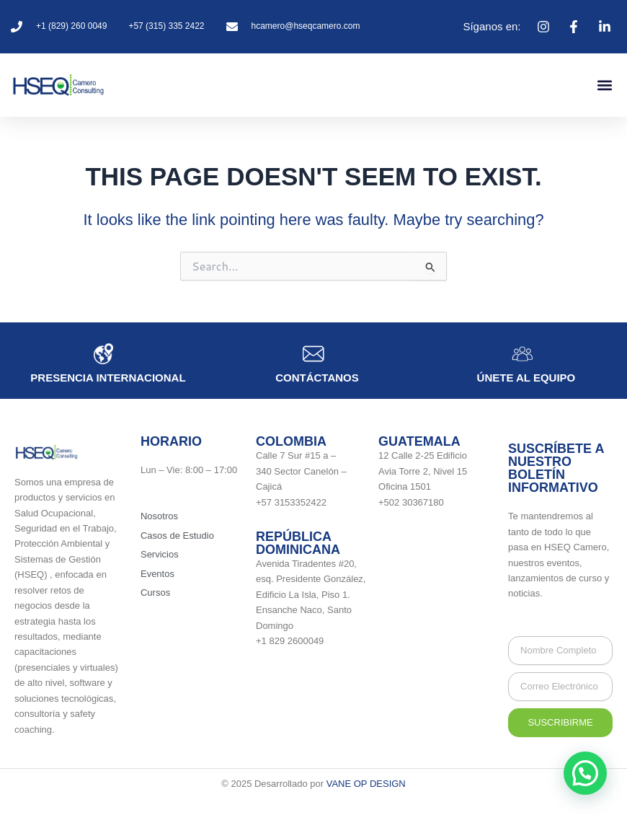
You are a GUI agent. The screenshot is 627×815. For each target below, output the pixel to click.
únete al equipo (526, 377)
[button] (604, 85)
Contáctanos (317, 377)
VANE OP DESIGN (366, 783)
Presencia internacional (107, 377)
